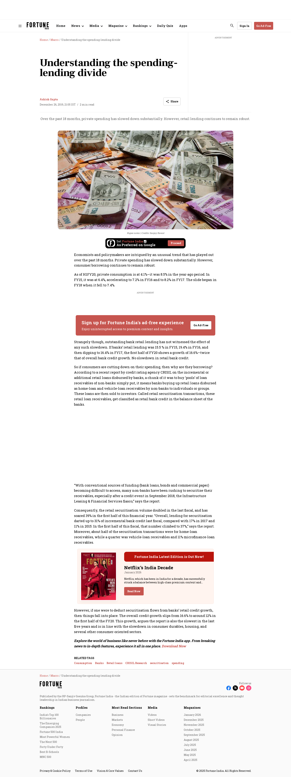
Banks (99, 663)
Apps (183, 26)
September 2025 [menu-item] (194, 735)
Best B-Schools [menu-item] (49, 752)
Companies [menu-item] (83, 715)
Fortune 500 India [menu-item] (51, 732)
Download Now (174, 646)
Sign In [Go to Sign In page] (244, 26)
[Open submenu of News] (77, 25)
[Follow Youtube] (242, 688)
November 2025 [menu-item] (194, 725)
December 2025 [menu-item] (194, 720)
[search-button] (232, 25)
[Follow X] (235, 688)
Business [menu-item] (117, 715)
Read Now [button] (133, 591)
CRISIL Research (136, 663)
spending (178, 663)
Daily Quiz (165, 26)
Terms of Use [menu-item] (83, 771)
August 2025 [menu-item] (191, 740)
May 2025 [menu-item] (190, 755)
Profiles (82, 707)
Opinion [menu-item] (117, 735)
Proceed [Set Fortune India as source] (176, 243)
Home (60, 26)
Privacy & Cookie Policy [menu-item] (55, 771)
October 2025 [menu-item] (192, 730)
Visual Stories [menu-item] (157, 725)
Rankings (47, 707)
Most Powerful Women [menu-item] (55, 737)
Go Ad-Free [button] (263, 26)
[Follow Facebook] (228, 688)
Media (152, 707)
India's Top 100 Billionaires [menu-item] (49, 716)
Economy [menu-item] (118, 725)
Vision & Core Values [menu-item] (110, 771)
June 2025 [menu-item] (190, 750)
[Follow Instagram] (248, 688)
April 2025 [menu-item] (190, 760)
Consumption (83, 663)
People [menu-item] (80, 720)
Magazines (192, 707)
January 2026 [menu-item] (192, 715)
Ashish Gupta (49, 99)
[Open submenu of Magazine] (117, 25)
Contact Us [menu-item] (135, 771)
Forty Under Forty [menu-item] (51, 747)
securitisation (159, 663)
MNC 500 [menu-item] (45, 757)
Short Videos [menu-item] (156, 720)
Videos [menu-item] (152, 715)
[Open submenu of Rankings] (142, 25)
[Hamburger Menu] (20, 26)
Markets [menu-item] (117, 720)
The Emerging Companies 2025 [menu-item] (50, 725)
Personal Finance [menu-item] (123, 730)
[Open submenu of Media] (95, 25)
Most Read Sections (127, 707)
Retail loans (114, 663)
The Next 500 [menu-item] (48, 742)
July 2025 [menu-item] (190, 745)
